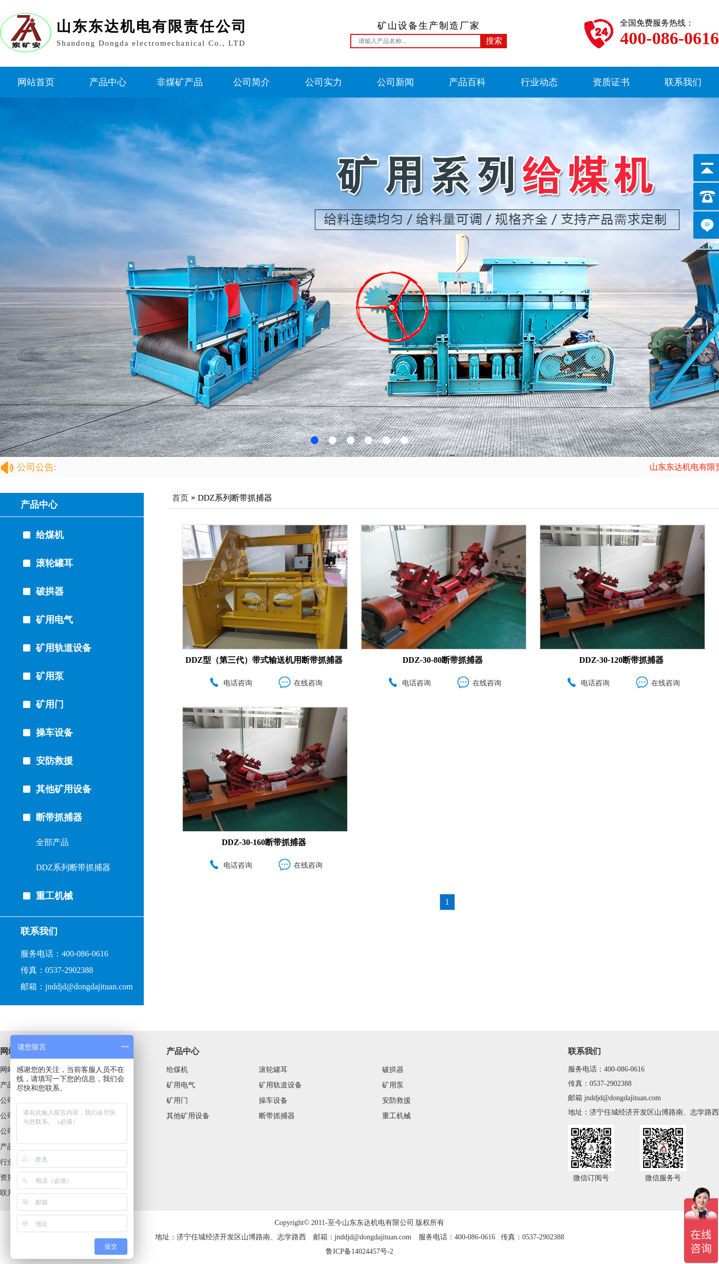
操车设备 (54, 732)
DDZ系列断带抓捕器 (73, 867)
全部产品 (52, 842)
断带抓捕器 (59, 817)
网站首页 (35, 82)
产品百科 (467, 82)
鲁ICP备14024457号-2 (359, 1251)
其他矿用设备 (63, 789)
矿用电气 (54, 620)
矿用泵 (50, 676)
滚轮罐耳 (54, 563)
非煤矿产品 (180, 82)
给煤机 (50, 535)
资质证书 (611, 82)
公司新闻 (395, 82)
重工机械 (54, 896)
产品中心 (107, 82)
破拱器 (50, 591)
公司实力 (323, 82)
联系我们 (683, 82)
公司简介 (251, 82)
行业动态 (539, 82)
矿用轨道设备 (63, 648)
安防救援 (54, 761)
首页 (180, 497)
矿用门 (50, 704)
